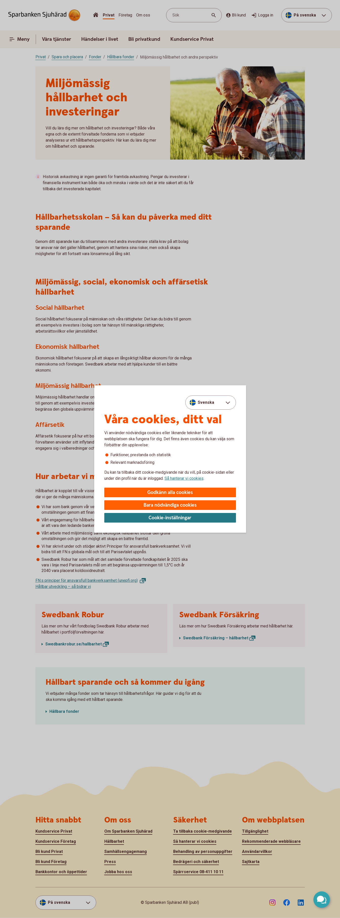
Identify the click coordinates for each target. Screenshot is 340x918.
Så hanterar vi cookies (184, 478)
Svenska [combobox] (206, 402)
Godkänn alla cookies (170, 492)
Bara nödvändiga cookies (170, 505)
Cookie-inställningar (170, 518)
